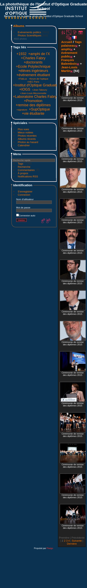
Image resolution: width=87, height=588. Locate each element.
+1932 (21, 54)
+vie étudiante (33, 113)
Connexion (24, 194)
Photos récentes (27, 135)
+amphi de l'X (39, 54)
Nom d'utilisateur (25, 199)
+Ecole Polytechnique (33, 66)
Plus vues (23, 129)
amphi (65, 49)
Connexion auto (25, 215)
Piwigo (50, 548)
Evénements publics (29, 32)
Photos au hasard (28, 142)
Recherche (24, 166)
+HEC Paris (33, 82)
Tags (20, 163)
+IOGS (24, 89)
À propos (23, 173)
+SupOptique (39, 109)
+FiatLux (22, 79)
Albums (18, 26)
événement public (69, 54)
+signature (21, 109)
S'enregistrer (25, 191)
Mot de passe (23, 207)
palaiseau (68, 45)
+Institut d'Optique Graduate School (41, 85)
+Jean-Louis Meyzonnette (33, 93)
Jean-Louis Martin (69, 69)
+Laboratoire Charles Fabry (35, 97)
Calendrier (24, 145)
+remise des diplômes (33, 105)
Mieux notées (25, 132)
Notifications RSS (28, 176)
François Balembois (69, 61)
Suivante (77, 540)
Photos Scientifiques (29, 35)
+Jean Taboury (39, 90)
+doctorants (33, 62)
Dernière (72, 543)
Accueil (66, 42)
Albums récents (27, 138)
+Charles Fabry (33, 58)
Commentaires (26, 170)
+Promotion (33, 101)
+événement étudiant (33, 75)
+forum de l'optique (38, 79)
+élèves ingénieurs (33, 71)
